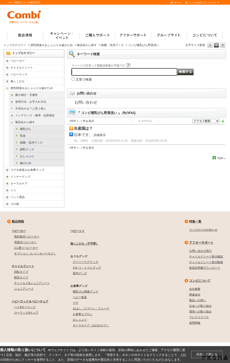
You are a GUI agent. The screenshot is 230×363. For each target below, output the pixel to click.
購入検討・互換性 (26, 95)
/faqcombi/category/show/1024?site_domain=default (7, 197)
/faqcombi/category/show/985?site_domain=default (7, 204)
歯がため (25, 163)
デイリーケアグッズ (85, 262)
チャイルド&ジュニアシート (32, 283)
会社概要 (194, 289)
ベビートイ (77, 231)
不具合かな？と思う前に (30, 108)
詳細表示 (100, 135)
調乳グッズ (27, 149)
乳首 (23, 135)
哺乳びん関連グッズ (85, 291)
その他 (15, 204)
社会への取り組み (200, 306)
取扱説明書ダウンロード (204, 267)
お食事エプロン (82, 314)
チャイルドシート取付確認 (206, 256)
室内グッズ (80, 273)
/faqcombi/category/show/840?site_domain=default (7, 61)
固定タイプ (21, 277)
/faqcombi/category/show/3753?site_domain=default (7, 170)
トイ (13, 190)
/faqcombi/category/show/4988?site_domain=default (12, 122)
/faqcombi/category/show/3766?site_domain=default (7, 183)
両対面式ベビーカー (26, 236)
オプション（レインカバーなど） (35, 253)
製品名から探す (87, 45)
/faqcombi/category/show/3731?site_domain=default (7, 81)
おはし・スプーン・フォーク (91, 308)
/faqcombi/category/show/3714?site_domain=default (7, 74)
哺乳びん (25, 129)
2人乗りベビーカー (26, 248)
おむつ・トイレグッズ (87, 267)
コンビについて (200, 280)
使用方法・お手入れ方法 (30, 101)
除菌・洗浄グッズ (112, 45)
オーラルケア (19, 183)
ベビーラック (19, 74)
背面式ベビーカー (25, 242)
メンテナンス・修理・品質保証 (35, 115)
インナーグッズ (20, 176)
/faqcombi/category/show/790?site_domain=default (7, 177)
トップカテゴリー (15, 45)
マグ (75, 302)
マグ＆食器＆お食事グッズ (27, 170)
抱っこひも (18, 81)
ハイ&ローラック (25, 307)
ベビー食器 (80, 297)
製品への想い (197, 300)
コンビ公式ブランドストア (203, 2)
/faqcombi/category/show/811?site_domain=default (7, 190)
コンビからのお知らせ (203, 229)
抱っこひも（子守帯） (84, 243)
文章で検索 (84, 79)
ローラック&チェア (26, 312)
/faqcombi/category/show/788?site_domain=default (7, 68)
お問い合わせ (86, 102)
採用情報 (194, 322)
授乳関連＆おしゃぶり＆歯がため (52, 45)
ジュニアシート (24, 288)
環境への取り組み (200, 311)
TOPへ (221, 158)
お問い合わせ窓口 (200, 251)
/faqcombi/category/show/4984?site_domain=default (12, 115)
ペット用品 (18, 197)
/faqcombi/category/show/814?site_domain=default (7, 88)
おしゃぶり (27, 156)
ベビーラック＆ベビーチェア (30, 301)
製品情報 (18, 221)
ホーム (178, 2)
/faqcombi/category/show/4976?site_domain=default (12, 102)
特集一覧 (195, 221)
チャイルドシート (22, 67)
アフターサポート (201, 242)
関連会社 (194, 294)
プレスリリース (199, 317)
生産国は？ (83, 128)
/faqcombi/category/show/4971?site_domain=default (12, 95)
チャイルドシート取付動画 (206, 262)
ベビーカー (18, 60)
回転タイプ (21, 271)
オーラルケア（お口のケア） (91, 325)
